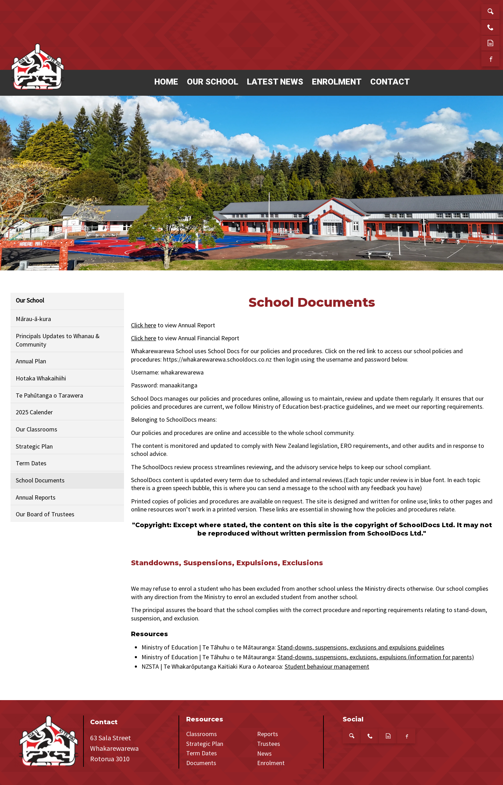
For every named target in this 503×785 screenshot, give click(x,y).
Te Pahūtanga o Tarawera (49, 395)
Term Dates (31, 463)
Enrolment (337, 82)
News (264, 753)
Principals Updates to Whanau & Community (58, 340)
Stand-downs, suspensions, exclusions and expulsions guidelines (360, 647)
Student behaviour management (327, 666)
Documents (201, 763)
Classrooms (201, 734)
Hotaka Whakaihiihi (41, 378)
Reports (267, 734)
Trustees (268, 744)
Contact (390, 82)
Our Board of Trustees (45, 514)
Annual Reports (36, 497)
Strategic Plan (34, 446)
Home (166, 82)
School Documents (40, 480)
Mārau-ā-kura (33, 319)
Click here (143, 325)
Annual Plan (31, 361)
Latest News (275, 82)
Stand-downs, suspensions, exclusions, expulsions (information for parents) (375, 657)
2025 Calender (34, 412)
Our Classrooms (36, 429)
